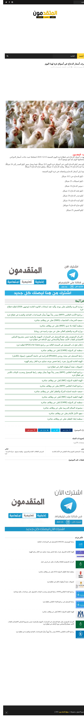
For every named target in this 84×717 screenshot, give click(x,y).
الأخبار (65, 69)
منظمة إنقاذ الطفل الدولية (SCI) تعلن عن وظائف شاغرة (53, 573)
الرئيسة (78, 57)
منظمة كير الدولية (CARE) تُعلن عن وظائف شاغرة (58, 352)
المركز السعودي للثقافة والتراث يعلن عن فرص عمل (54, 563)
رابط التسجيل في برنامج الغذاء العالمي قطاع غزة (55, 603)
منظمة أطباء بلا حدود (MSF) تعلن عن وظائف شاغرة (58, 327)
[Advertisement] (42, 35)
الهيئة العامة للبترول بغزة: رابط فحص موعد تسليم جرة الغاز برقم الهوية (50, 363)
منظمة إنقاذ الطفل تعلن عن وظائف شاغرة (61, 420)
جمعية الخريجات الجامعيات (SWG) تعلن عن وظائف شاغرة (55, 322)
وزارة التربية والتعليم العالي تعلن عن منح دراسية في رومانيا (55, 333)
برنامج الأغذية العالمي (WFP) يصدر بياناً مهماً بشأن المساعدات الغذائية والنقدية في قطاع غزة (41, 316)
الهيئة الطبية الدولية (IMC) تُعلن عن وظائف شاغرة (59, 382)
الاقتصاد (61, 69)
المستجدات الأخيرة (53, 69)
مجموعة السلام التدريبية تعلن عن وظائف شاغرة (59, 409)
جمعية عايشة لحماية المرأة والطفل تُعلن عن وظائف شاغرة (55, 393)
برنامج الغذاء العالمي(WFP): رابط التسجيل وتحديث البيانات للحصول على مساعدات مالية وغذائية (40, 593)
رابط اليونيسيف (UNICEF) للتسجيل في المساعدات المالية (52, 543)
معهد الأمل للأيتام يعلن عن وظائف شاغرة (62, 415)
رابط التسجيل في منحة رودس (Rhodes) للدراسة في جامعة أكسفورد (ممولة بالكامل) (44, 357)
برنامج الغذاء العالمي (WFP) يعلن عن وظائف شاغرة (58, 387)
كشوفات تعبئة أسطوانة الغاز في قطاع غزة (61, 368)
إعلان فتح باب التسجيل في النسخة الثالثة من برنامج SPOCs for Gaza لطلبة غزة (46, 346)
